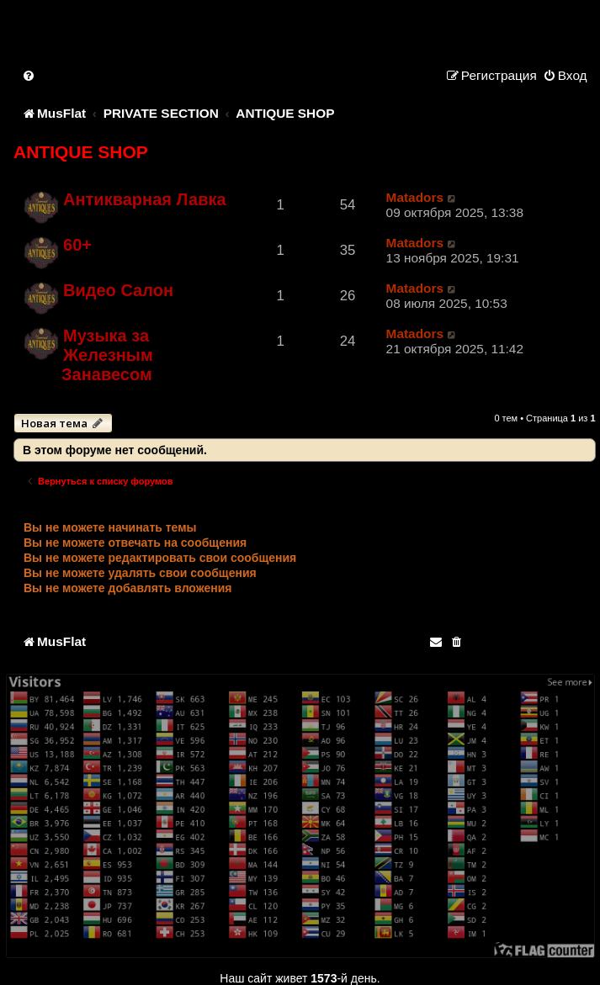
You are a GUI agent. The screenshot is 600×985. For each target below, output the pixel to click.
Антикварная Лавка (144, 199)
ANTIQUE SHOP (80, 152)
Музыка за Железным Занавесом (107, 355)
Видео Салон (118, 290)
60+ (77, 245)
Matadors (414, 197)
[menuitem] (29, 75)
